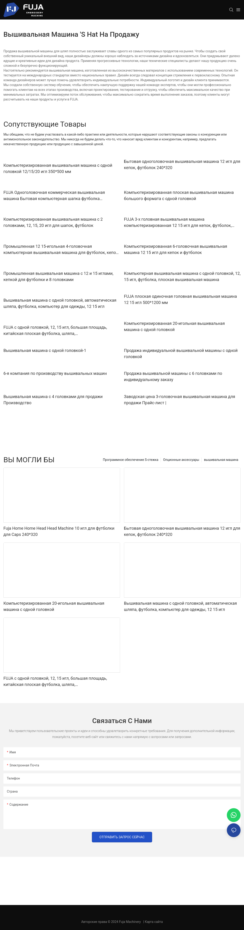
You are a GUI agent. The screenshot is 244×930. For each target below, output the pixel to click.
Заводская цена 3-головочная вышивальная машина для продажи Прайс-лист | (179, 399)
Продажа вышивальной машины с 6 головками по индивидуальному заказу (173, 376)
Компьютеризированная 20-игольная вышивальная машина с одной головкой (174, 326)
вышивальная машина (221, 460)
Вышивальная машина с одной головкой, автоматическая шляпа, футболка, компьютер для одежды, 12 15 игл (59, 303)
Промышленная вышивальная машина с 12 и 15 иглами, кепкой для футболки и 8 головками (58, 276)
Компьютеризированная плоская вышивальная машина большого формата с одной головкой (179, 195)
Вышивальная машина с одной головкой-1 (44, 350)
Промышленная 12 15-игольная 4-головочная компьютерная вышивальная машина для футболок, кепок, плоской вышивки (61, 250)
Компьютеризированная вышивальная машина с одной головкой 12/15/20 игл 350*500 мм (57, 168)
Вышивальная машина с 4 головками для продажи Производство (53, 399)
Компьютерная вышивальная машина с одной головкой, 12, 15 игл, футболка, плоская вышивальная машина (182, 276)
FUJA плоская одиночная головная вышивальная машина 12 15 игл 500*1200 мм (180, 299)
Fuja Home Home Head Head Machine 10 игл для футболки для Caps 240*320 (58, 531)
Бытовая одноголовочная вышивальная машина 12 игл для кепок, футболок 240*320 (182, 164)
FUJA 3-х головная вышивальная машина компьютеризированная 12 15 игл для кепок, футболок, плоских (178, 222)
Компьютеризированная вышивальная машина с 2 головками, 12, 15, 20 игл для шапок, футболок (53, 222)
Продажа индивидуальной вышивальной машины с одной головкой (181, 353)
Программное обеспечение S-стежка (130, 460)
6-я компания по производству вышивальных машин (55, 373)
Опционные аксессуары (181, 460)
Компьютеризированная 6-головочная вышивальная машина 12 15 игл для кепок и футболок (175, 249)
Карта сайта (154, 922)
